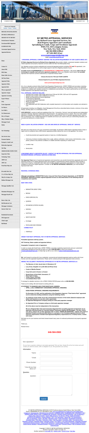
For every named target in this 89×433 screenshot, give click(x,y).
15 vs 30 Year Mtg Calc (7, 174)
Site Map (4, 148)
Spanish (14, 28)
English (5, 28)
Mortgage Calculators (7, 206)
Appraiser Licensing (7, 95)
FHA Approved (5, 217)
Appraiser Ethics (6, 84)
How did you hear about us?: (30, 368)
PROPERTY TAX (80, 21)
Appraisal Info (5, 87)
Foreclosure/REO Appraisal (8, 43)
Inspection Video (6, 154)
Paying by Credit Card (7, 142)
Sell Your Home (5, 78)
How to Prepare (5, 116)
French (10, 28)
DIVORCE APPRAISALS (8, 34)
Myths (3, 125)
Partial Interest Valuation (8, 40)
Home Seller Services (7, 75)
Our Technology (5, 130)
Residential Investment (7, 214)
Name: (33, 353)
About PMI (4, 69)
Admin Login (57, 431)
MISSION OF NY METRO (8, 37)
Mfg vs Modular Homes (7, 119)
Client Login (5, 220)
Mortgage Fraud (6, 122)
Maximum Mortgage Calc (8, 191)
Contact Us (4, 66)
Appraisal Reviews (6, 52)
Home (3, 60)
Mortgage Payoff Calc (7, 194)
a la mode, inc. (49, 431)
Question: (33, 376)
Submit (43, 399)
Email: (33, 358)
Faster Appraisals (6, 104)
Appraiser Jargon (6, 92)
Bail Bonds (4, 223)
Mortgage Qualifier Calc (8, 186)
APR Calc (4, 162)
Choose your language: (9, 26)
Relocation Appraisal (7, 145)
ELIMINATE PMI (6, 46)
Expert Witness (5, 98)
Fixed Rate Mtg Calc (7, 165)
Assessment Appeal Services (8, 49)
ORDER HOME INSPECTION (9, 151)
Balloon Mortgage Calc (7, 180)
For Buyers (4, 107)
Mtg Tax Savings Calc (7, 177)
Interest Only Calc (6, 209)
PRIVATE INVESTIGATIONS (9, 31)
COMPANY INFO (8, 21)
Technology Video (6, 157)
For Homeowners (6, 113)
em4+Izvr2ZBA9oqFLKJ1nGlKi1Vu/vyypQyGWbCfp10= (68, 411)
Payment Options (6, 139)
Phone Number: (31, 362)
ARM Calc (4, 159)
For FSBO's (4, 110)
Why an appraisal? (6, 90)
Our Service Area (6, 136)
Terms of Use (65, 431)
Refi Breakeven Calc (7, 203)
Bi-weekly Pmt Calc (6, 171)
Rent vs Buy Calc (6, 200)
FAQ (3, 101)
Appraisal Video (6, 81)
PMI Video (4, 72)
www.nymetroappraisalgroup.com (69, 251)
